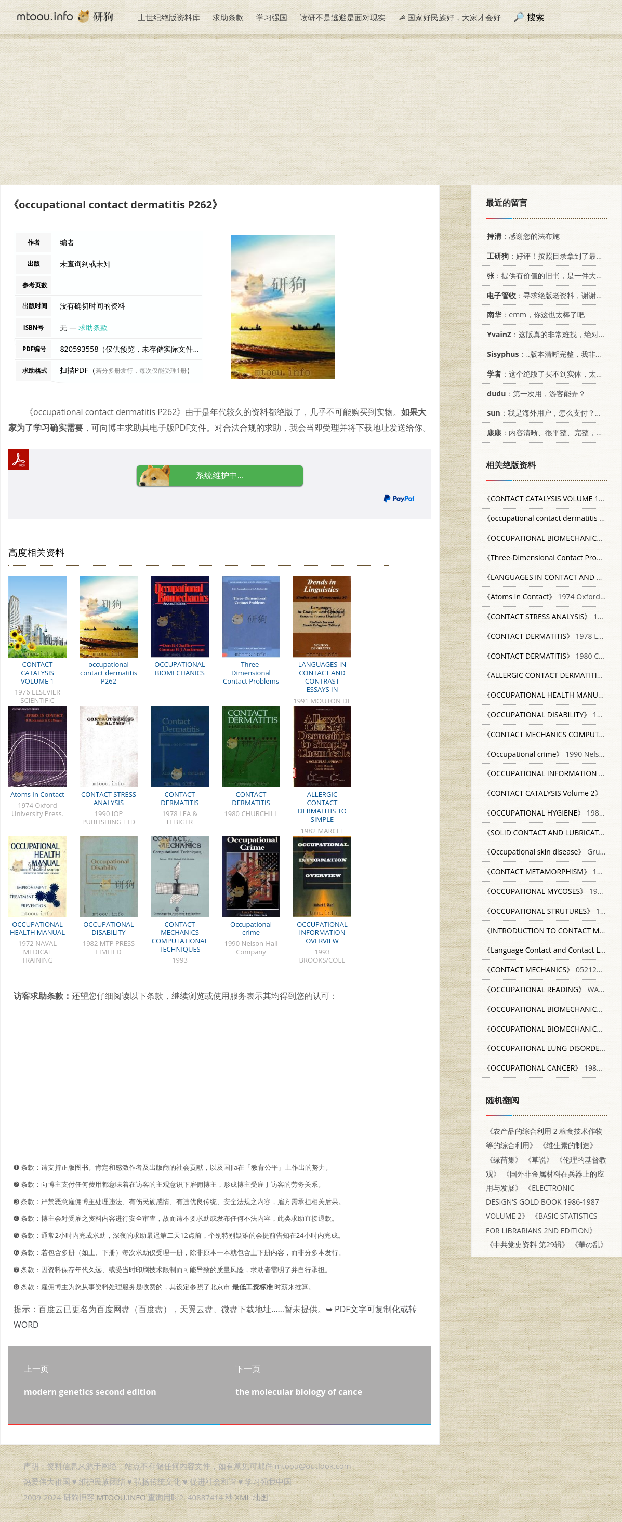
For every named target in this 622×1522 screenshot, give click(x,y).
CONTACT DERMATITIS (179, 798)
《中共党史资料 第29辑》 (527, 1244)
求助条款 (228, 17)
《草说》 (538, 1160)
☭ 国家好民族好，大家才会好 (450, 17)
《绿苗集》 (504, 1160)
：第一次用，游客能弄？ (534, 393)
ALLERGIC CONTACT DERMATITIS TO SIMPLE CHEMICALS (322, 811)
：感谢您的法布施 (521, 236)
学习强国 (271, 17)
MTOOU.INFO (121, 1497)
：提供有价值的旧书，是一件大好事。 (550, 276)
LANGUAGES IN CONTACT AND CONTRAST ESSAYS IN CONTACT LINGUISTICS (322, 685)
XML (242, 1497)
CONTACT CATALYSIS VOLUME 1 (37, 673)
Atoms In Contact (37, 794)
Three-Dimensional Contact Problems (251, 673)
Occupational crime (251, 928)
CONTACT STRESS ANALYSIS (108, 798)
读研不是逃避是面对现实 (343, 17)
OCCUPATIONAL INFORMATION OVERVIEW (322, 932)
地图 (260, 1497)
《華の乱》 (589, 1244)
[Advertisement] (311, 112)
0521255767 (550, 969)
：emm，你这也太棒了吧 (534, 314)
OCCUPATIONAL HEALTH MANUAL (37, 928)
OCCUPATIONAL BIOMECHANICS (179, 668)
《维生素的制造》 (568, 1145)
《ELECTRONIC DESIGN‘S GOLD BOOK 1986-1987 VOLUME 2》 (542, 1202)
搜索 (536, 17)
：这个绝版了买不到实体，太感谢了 (550, 374)
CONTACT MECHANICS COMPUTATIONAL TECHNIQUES (180, 936)
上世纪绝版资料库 (169, 17)
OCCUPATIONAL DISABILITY (108, 928)
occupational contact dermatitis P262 (108, 673)
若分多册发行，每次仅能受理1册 (141, 370)
